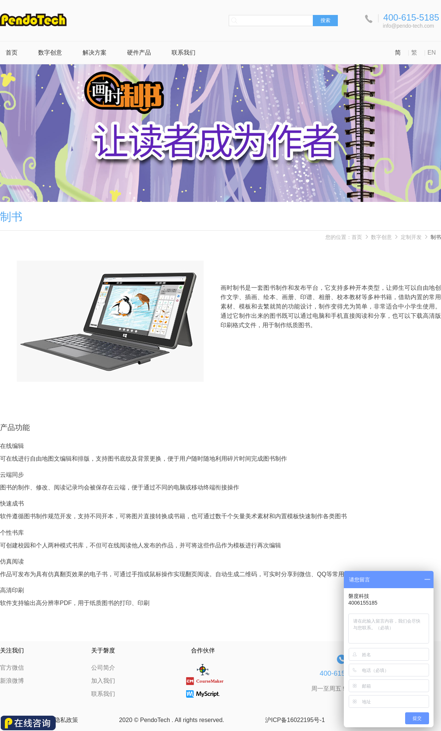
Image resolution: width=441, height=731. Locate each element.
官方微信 (12, 667)
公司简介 (103, 667)
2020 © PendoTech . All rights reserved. (171, 720)
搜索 (325, 20)
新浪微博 (12, 681)
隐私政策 (66, 720)
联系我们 (183, 52)
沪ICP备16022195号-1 (295, 720)
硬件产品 (139, 52)
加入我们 (103, 681)
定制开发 (411, 237)
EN (432, 52)
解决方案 (95, 52)
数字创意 (50, 52)
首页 (12, 52)
